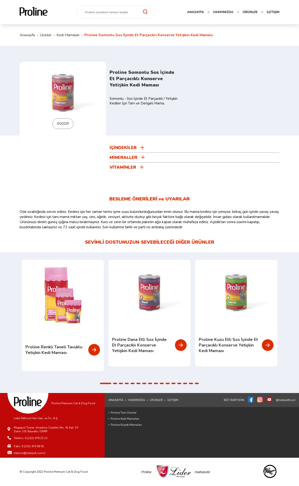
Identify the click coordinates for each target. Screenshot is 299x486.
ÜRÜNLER (250, 12)
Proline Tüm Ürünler (123, 413)
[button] (105, 383)
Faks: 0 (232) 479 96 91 (29, 446)
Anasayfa (27, 35)
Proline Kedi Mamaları (125, 419)
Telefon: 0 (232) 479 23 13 (30, 438)
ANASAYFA (195, 12)
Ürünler (46, 35)
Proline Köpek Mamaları (126, 425)
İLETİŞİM (273, 12)
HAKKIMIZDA (223, 12)
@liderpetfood (285, 400)
